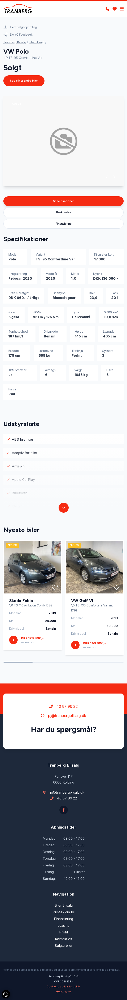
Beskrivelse (63, 212)
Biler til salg (36, 42)
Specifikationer (63, 201)
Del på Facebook (18, 35)
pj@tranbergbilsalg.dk (63, 715)
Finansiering (64, 223)
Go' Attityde (63, 991)
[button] (107, 177)
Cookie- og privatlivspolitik (63, 986)
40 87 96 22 (63, 706)
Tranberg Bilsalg (14, 42)
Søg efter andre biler (24, 80)
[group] (63, 141)
